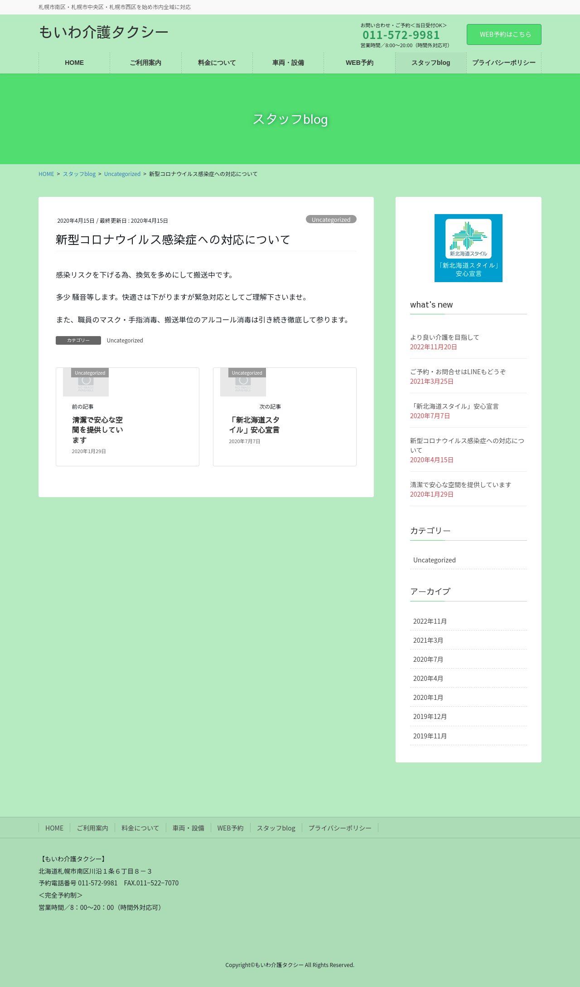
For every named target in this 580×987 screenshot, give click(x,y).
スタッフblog (276, 827)
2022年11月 (430, 620)
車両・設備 (188, 827)
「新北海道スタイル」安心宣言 (254, 425)
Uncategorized (331, 219)
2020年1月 (428, 697)
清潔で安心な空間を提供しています (97, 430)
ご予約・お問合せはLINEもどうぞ (458, 371)
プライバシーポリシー (340, 827)
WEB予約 (231, 827)
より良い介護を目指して (444, 337)
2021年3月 (428, 640)
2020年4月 (428, 678)
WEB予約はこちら (506, 34)
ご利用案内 (92, 827)
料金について (140, 827)
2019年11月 (430, 735)
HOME (54, 827)
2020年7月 (428, 659)
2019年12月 (430, 716)
